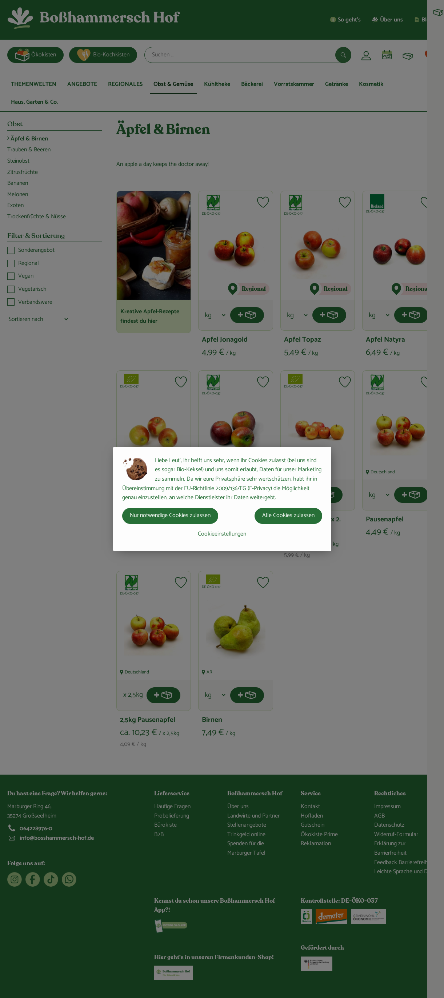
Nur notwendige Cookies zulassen (170, 515)
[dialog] (222, 499)
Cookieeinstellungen (222, 534)
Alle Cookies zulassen (288, 515)
